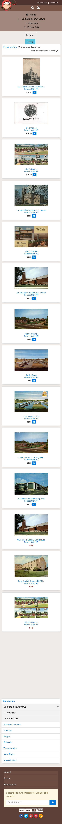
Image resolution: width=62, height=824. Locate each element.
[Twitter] (26, 815)
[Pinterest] (35, 815)
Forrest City (10, 719)
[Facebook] (21, 815)
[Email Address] (28, 802)
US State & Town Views (31, 706)
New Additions (10, 760)
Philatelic (7, 742)
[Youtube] (31, 815)
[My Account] (38, 7)
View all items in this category (44, 51)
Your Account (42, 3)
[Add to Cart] (34, 92)
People (6, 736)
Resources (10, 784)
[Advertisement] (31, 666)
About (7, 772)
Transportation (10, 748)
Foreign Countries (12, 724)
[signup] (52, 802)
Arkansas (9, 713)
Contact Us (54, 3)
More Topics (9, 754)
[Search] (32, 7)
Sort (30, 42)
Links (7, 778)
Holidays (7, 730)
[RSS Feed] (40, 815)
